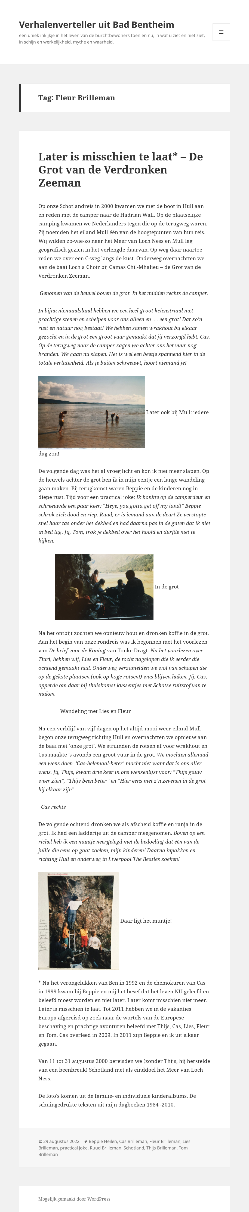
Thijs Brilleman (161, 1148)
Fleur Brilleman (164, 1141)
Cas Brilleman (133, 1141)
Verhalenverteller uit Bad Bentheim (96, 24)
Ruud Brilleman (105, 1148)
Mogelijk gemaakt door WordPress (74, 1199)
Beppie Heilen (103, 1141)
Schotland (134, 1148)
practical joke (74, 1148)
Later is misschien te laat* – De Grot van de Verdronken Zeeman (120, 169)
